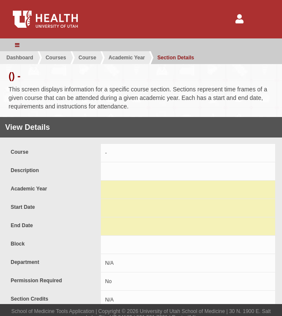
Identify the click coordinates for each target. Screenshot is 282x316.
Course (87, 58)
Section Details (175, 58)
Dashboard (19, 58)
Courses (56, 58)
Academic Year (127, 58)
